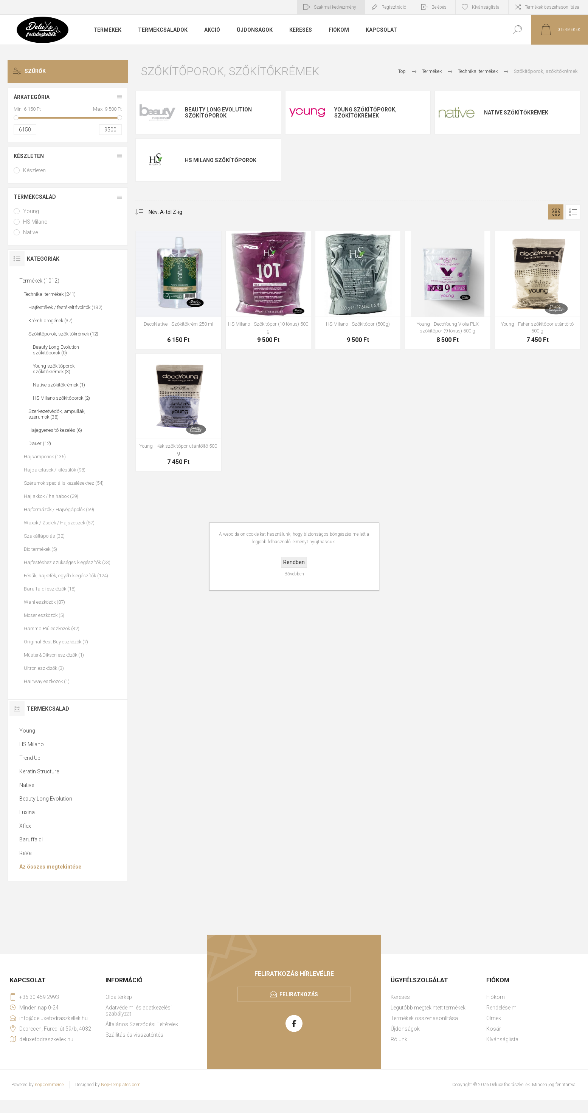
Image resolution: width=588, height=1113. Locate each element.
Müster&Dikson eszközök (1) (54, 655)
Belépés (439, 7)
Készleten (29, 156)
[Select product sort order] (159, 212)
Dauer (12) (39, 443)
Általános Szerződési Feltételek (141, 1024)
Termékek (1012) (39, 281)
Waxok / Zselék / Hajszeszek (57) (59, 523)
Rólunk (399, 1039)
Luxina (27, 812)
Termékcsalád (35, 197)
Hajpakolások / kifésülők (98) (54, 470)
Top (402, 71)
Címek (493, 1018)
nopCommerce (49, 1084)
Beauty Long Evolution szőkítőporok (218, 113)
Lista (572, 212)
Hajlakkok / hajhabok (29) (51, 496)
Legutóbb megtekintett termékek (428, 1008)
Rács (555, 212)
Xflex (25, 826)
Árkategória (32, 97)
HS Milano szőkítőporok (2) (61, 398)
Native (30, 232)
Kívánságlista (502, 1039)
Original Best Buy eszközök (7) (56, 642)
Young (31, 211)
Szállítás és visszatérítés (134, 1035)
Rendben (294, 562)
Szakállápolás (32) (44, 536)
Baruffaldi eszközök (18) (50, 589)
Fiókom (495, 997)
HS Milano (35, 222)
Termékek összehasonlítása (552, 7)
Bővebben (294, 574)
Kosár (493, 1029)
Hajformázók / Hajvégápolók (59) (59, 509)
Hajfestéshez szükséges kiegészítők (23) (67, 562)
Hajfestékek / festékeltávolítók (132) (65, 307)
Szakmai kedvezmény (335, 7)
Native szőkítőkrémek (516, 113)
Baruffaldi (31, 839)
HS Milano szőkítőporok (220, 160)
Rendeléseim (501, 1008)
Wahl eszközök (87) (44, 602)
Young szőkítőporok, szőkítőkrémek (365, 113)
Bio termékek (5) (40, 549)
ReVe (25, 853)
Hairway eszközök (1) (47, 681)
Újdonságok (405, 1029)
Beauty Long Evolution (45, 799)
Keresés (400, 997)
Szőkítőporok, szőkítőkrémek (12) (63, 334)
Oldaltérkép (118, 997)
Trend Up (29, 758)
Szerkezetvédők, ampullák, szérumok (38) (56, 414)
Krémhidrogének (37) (50, 320)
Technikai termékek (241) (50, 294)
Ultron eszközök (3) (44, 668)
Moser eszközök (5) (44, 615)
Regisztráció (394, 7)
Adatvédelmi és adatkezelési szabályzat (138, 1011)
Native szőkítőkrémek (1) (59, 385)
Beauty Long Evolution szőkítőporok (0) (56, 350)
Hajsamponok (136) (45, 456)
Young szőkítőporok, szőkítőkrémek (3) (54, 368)
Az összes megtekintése (50, 867)
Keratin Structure (39, 771)
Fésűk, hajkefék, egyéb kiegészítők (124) (66, 575)
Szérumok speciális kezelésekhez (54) (64, 483)
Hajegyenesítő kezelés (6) (55, 430)
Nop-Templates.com (121, 1084)
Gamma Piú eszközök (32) (51, 628)
